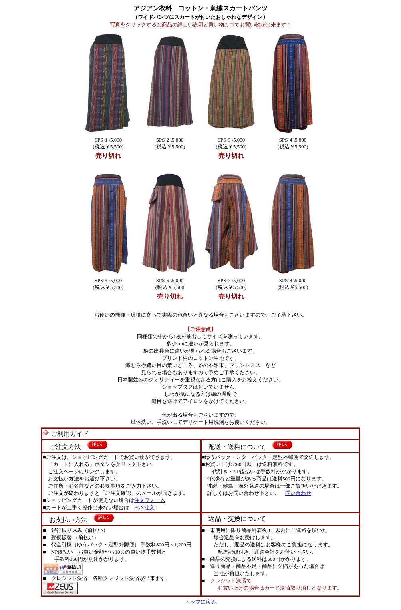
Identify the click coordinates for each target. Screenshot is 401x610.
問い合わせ (298, 493)
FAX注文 (144, 507)
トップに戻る (200, 602)
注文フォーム (149, 500)
